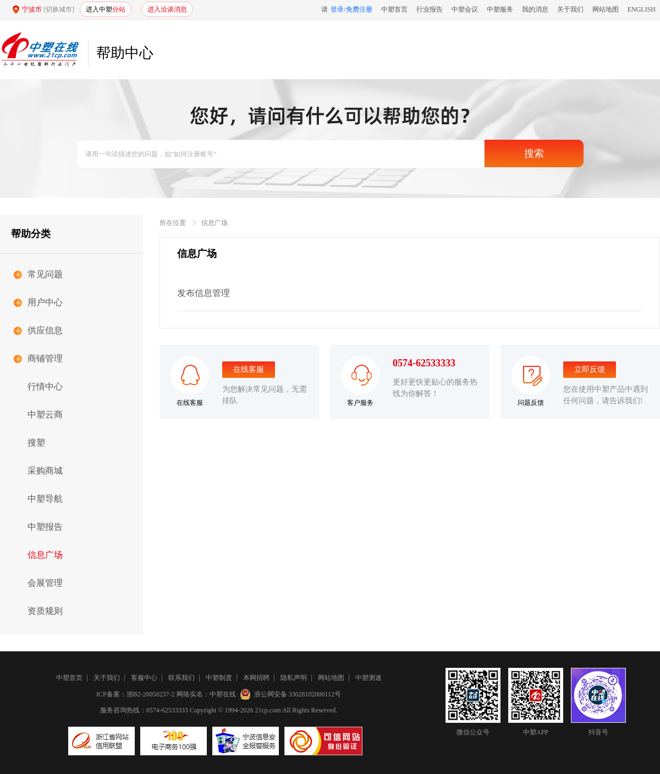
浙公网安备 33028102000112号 (291, 694)
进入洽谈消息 (167, 9)
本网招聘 (256, 678)
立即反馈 (589, 369)
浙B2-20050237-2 (151, 694)
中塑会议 (465, 9)
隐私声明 (293, 678)
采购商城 (45, 470)
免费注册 (359, 9)
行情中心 (45, 386)
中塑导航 (45, 498)
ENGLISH (642, 9)
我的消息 (535, 9)
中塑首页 (394, 9)
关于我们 (570, 9)
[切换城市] (58, 9)
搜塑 (36, 442)
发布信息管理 (203, 293)
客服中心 (144, 678)
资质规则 (45, 611)
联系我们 (181, 678)
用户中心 (45, 302)
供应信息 (45, 330)
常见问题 (45, 274)
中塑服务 (500, 9)
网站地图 (605, 9)
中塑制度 (219, 678)
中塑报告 (45, 526)
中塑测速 (368, 678)
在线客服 (248, 369)
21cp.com (268, 710)
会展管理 (45, 583)
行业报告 (429, 9)
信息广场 (45, 554)
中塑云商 (45, 414)
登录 (337, 9)
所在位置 (173, 223)
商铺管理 (45, 358)
